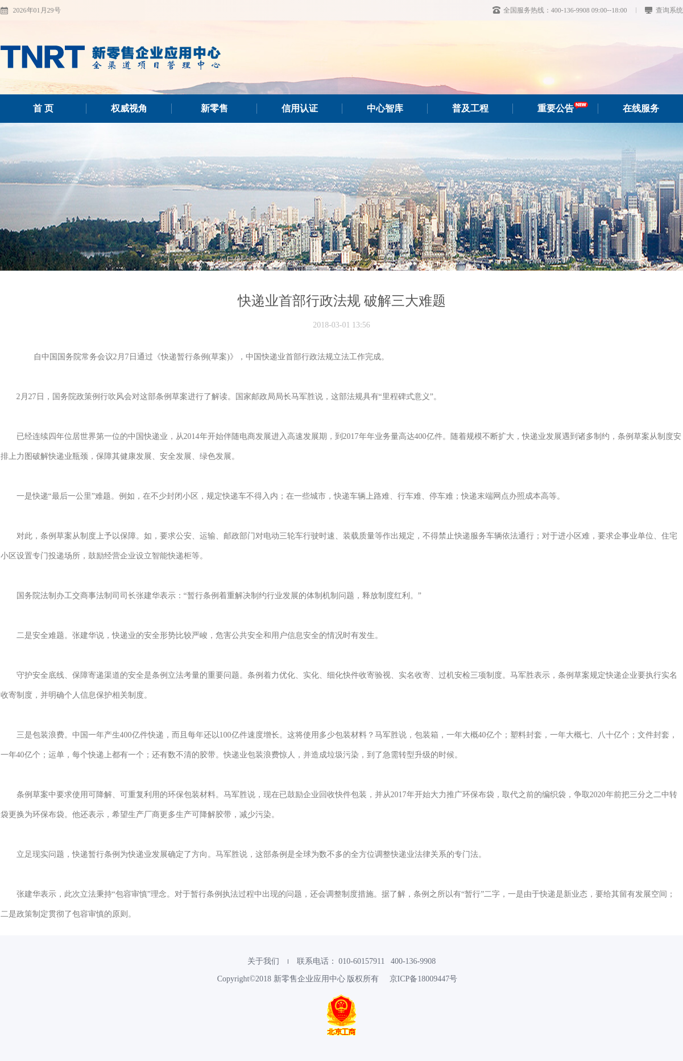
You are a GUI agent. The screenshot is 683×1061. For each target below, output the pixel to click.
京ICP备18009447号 (424, 979)
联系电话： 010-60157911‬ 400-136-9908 (366, 961)
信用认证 (300, 108)
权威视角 (129, 108)
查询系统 (664, 10)
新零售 (214, 108)
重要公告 (562, 108)
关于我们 (263, 961)
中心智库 (385, 108)
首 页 (43, 108)
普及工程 (470, 108)
